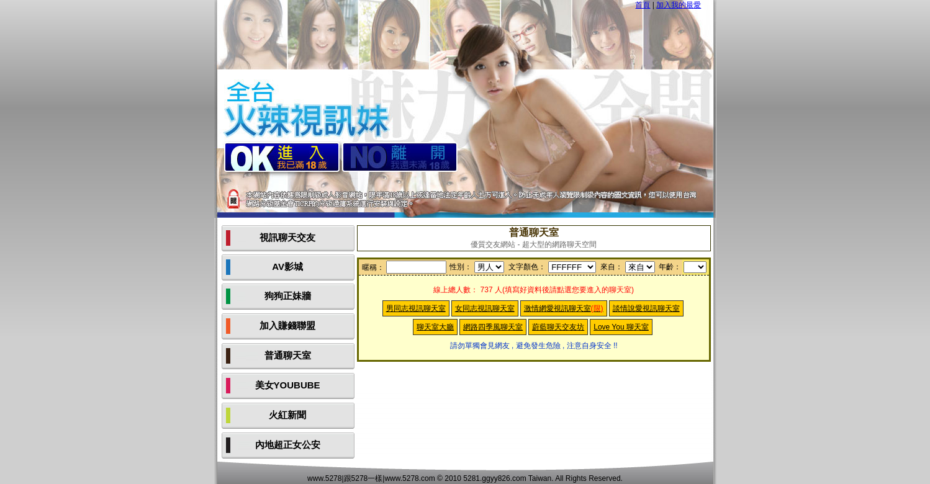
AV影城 (287, 266)
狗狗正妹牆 (287, 295)
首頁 (642, 5)
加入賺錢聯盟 (287, 325)
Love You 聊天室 (621, 327)
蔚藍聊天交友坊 (558, 327)
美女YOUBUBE (287, 385)
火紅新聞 (287, 415)
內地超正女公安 (287, 444)
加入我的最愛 (678, 5)
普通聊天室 (287, 355)
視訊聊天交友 (287, 237)
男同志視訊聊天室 (416, 308)
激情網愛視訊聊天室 (563, 308)
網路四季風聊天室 (493, 327)
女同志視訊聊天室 (485, 308)
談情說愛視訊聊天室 (646, 308)
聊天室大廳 (435, 327)
